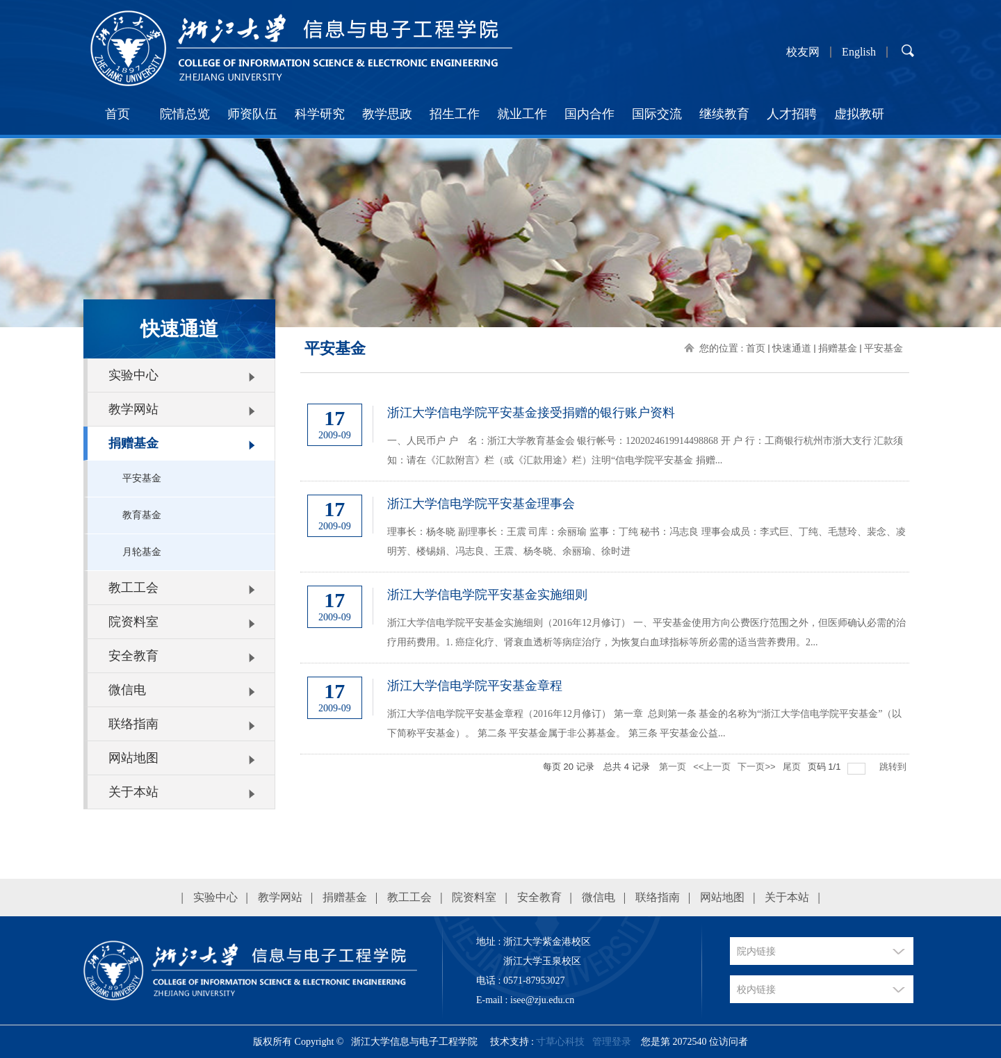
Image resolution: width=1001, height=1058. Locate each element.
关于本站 (133, 792)
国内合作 (589, 114)
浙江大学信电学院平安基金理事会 (481, 504)
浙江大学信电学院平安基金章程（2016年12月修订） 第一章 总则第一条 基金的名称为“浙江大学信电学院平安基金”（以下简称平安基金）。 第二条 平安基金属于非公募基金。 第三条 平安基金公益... (644, 723)
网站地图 (133, 758)
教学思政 (387, 114)
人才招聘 (792, 114)
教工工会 (133, 588)
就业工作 (522, 114)
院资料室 (133, 622)
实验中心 (133, 375)
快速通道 (791, 348)
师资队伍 (252, 114)
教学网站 (133, 409)
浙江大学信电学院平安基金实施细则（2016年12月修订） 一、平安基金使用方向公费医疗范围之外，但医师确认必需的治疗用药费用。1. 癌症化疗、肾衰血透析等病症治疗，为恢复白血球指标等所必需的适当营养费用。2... (646, 632)
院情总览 (185, 114)
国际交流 (657, 114)
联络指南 (133, 724)
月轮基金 (141, 552)
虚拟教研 (859, 114)
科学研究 (320, 114)
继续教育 (724, 114)
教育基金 (141, 515)
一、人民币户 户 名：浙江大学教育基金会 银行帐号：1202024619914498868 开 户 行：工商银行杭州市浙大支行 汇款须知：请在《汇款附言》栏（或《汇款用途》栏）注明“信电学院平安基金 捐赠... (645, 450)
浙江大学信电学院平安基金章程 (474, 686)
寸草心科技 (560, 1041)
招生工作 (455, 114)
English (859, 52)
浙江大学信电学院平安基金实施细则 (487, 595)
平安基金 (141, 478)
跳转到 (894, 766)
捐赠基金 (133, 443)
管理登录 (611, 1041)
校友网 (803, 52)
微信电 (127, 690)
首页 (117, 114)
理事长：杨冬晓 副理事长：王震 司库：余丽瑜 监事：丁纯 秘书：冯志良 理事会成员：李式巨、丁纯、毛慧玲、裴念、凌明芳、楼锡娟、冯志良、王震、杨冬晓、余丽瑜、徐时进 (646, 541)
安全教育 (133, 656)
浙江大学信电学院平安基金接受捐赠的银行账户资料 (531, 413)
